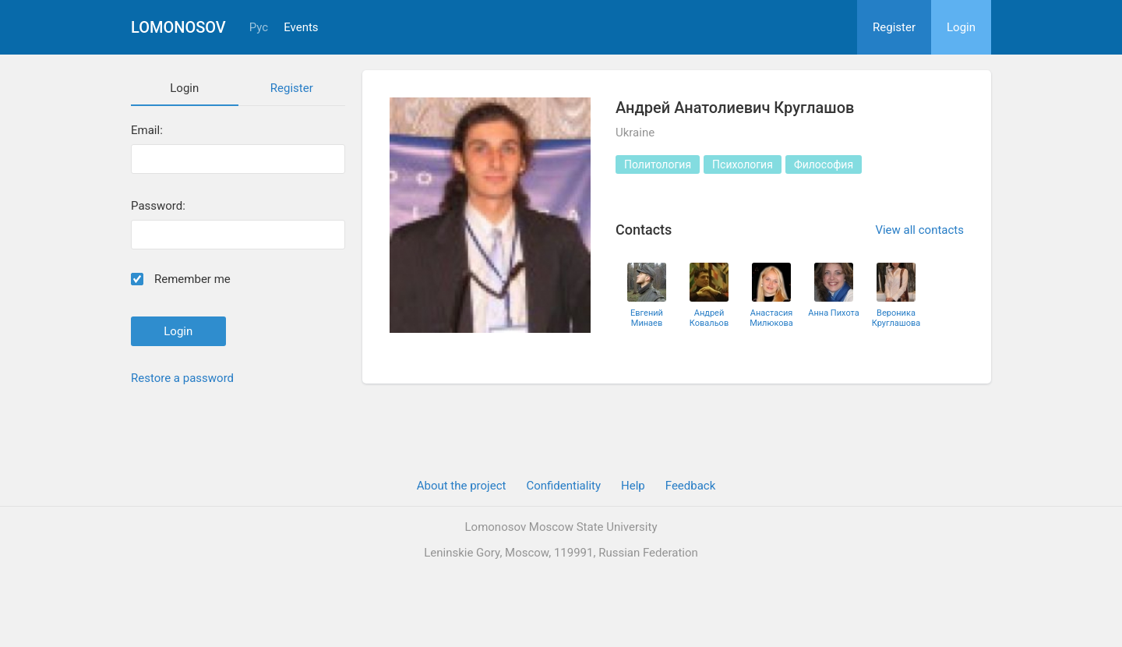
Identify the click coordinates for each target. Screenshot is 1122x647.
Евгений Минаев (646, 318)
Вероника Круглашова (896, 318)
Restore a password (182, 378)
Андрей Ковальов (709, 318)
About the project (461, 486)
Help (633, 486)
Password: (158, 206)
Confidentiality (563, 486)
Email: (147, 130)
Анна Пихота (833, 313)
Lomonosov (178, 27)
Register (894, 27)
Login (961, 27)
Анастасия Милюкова (771, 318)
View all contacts (919, 230)
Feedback (690, 486)
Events (301, 28)
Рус (258, 28)
